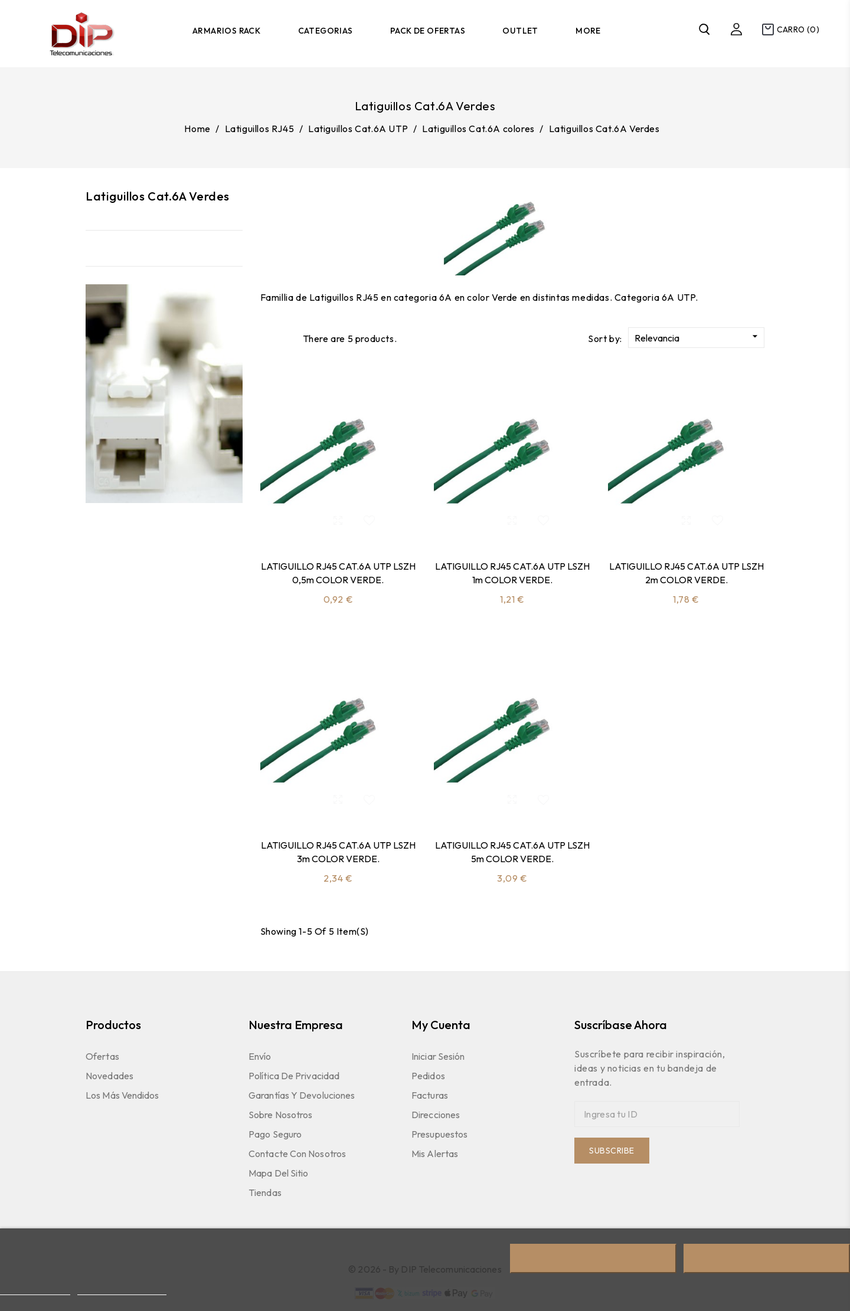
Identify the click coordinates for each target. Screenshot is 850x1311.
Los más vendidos (122, 1095)
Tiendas (265, 1192)
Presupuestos (439, 1134)
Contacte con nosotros (297, 1153)
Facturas (429, 1095)
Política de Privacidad (294, 1076)
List (287, 338)
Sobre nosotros (280, 1115)
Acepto (767, 1258)
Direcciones (435, 1115)
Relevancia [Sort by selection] (698, 337)
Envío (260, 1056)
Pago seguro (275, 1134)
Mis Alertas (434, 1153)
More (588, 30)
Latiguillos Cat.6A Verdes (158, 196)
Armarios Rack (226, 30)
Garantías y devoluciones (302, 1095)
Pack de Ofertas (427, 30)
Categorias (325, 30)
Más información (35, 1289)
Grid (266, 338)
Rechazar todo (593, 1258)
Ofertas (102, 1056)
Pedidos (428, 1076)
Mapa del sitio (278, 1173)
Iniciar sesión (438, 1056)
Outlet (520, 30)
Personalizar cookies (121, 1289)
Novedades (109, 1076)
